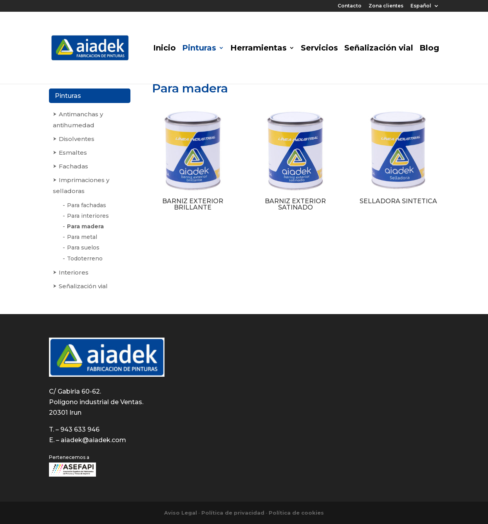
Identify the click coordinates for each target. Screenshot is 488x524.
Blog (429, 48)
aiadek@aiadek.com (93, 440)
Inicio (164, 48)
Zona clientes (386, 6)
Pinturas (199, 48)
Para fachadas (86, 205)
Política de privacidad (232, 513)
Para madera (85, 226)
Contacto (349, 6)
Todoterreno (85, 258)
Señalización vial (378, 48)
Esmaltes (73, 152)
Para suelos (83, 247)
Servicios (319, 48)
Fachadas (73, 166)
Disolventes (76, 139)
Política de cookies (296, 513)
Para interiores (88, 215)
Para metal (82, 236)
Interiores (74, 272)
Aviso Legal (180, 513)
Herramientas (258, 48)
